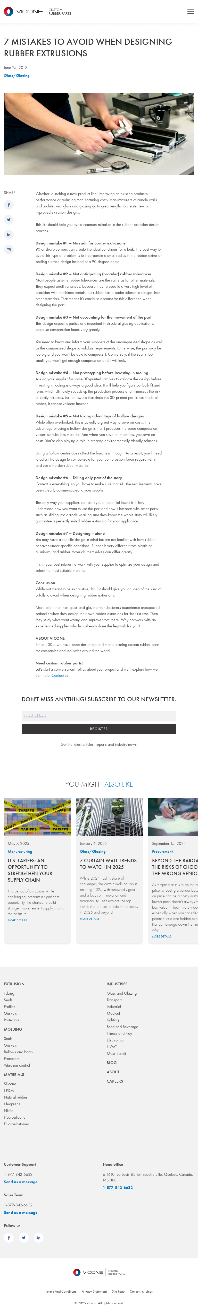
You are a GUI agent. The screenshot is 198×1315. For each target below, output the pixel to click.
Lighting (113, 1020)
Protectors (11, 1020)
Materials (14, 1074)
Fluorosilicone (15, 1117)
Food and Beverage (122, 1026)
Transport (114, 1000)
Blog (112, 1062)
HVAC (112, 1046)
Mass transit (116, 1053)
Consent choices (141, 1291)
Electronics (115, 1040)
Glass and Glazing (122, 993)
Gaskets (10, 1013)
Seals (8, 1000)
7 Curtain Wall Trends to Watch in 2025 (108, 863)
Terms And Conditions (60, 1291)
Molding (13, 1029)
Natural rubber (15, 1097)
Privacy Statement (94, 1291)
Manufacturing (20, 851)
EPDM (9, 1090)
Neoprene (12, 1104)
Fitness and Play (119, 1033)
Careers (115, 1081)
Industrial (114, 1006)
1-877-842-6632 (118, 1187)
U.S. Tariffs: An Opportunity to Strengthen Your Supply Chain (30, 870)
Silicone (10, 1083)
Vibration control (17, 1065)
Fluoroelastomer (16, 1124)
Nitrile (8, 1110)
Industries (117, 984)
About (113, 1072)
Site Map (118, 1291)
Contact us (60, 675)
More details (17, 920)
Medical (113, 1013)
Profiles (9, 1006)
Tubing (9, 993)
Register (99, 728)
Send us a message (20, 1182)
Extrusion (14, 984)
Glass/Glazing (16, 76)
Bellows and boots (18, 1052)
